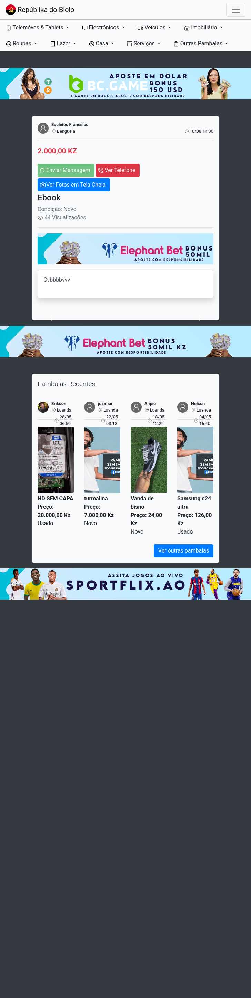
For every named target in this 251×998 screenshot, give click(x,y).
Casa (99, 43)
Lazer (61, 43)
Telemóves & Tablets (35, 27)
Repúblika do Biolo (40, 9)
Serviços (141, 43)
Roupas (19, 43)
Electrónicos (101, 27)
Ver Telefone (119, 170)
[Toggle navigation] (235, 10)
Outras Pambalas (198, 43)
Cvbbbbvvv (125, 284)
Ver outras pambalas (183, 550)
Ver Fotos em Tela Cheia (76, 184)
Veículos (152, 27)
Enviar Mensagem (68, 170)
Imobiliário (201, 27)
